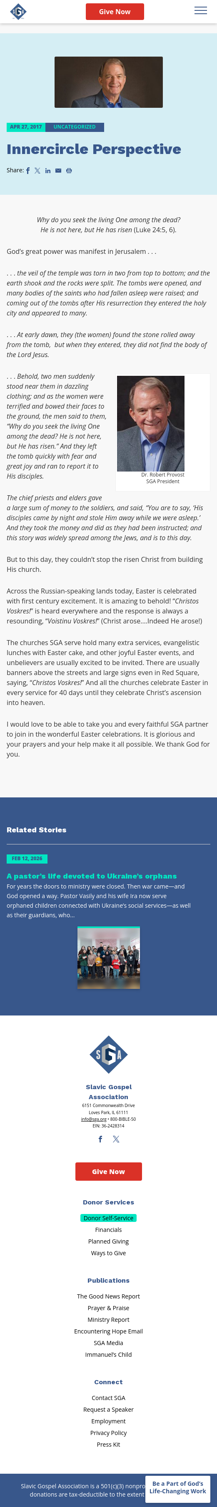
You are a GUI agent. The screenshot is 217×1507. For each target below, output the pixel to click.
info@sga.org (94, 1119)
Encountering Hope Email (108, 1331)
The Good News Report (108, 1296)
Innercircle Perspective (94, 149)
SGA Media (108, 1343)
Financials (108, 1230)
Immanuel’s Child (108, 1354)
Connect (108, 1382)
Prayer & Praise (109, 1308)
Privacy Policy (108, 1433)
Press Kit (108, 1444)
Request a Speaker (108, 1409)
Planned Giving (108, 1241)
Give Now (115, 11)
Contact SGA (108, 1398)
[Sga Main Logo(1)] (109, 1054)
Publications (108, 1280)
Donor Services (108, 1202)
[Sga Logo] (18, 11)
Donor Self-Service (109, 1218)
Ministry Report (108, 1319)
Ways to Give (108, 1253)
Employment (108, 1421)
